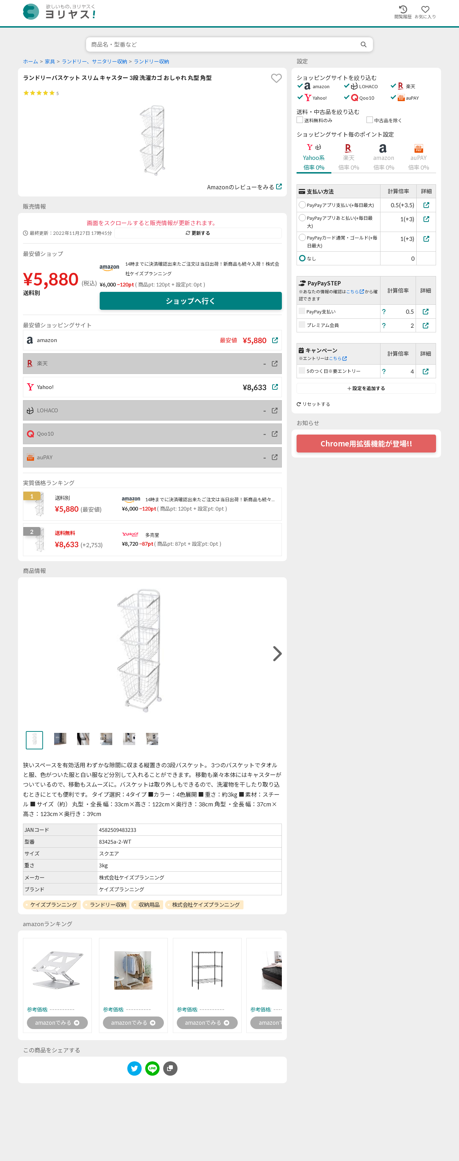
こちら (355, 291)
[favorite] (276, 78)
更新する (198, 233)
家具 (50, 61)
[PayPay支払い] (426, 311)
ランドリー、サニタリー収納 (94, 61)
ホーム (30, 61)
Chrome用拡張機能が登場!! (366, 443)
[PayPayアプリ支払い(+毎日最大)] (426, 205)
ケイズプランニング (53, 904)
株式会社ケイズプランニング (206, 904)
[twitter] (134, 1070)
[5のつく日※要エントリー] (426, 371)
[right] (276, 654)
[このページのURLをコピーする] (170, 1069)
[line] (152, 1070)
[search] (364, 44)
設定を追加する (366, 388)
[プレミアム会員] (426, 325)
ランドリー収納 (151, 61)
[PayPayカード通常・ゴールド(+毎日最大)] (426, 238)
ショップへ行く (191, 301)
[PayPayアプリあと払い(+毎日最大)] (426, 219)
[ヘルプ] (384, 311)
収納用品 (148, 904)
